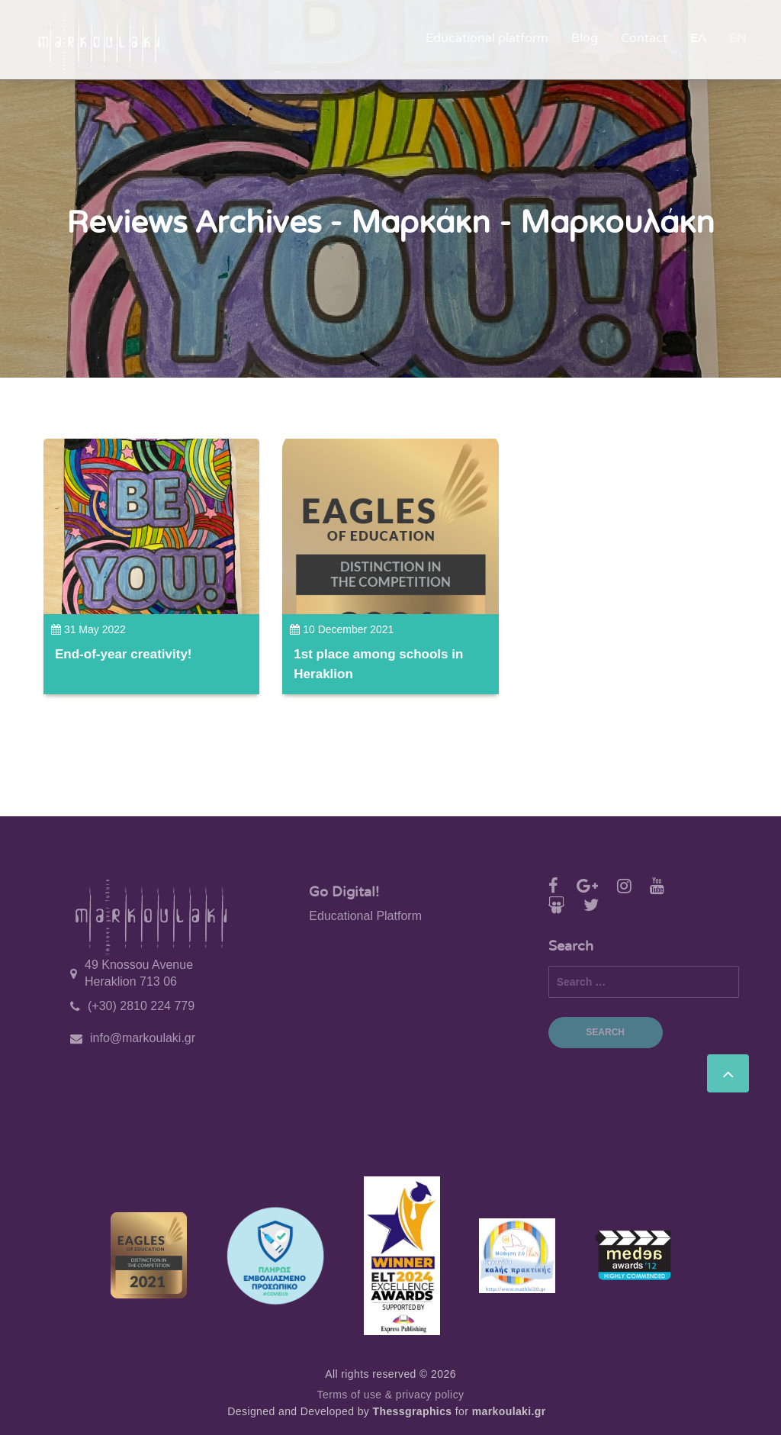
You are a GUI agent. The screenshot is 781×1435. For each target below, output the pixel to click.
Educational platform (487, 38)
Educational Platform (365, 915)
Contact (644, 38)
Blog (584, 38)
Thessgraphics (412, 1411)
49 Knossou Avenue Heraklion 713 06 (139, 973)
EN (738, 38)
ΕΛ (698, 38)
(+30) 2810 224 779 (141, 1005)
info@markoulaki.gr (142, 1037)
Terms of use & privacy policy (390, 1394)
